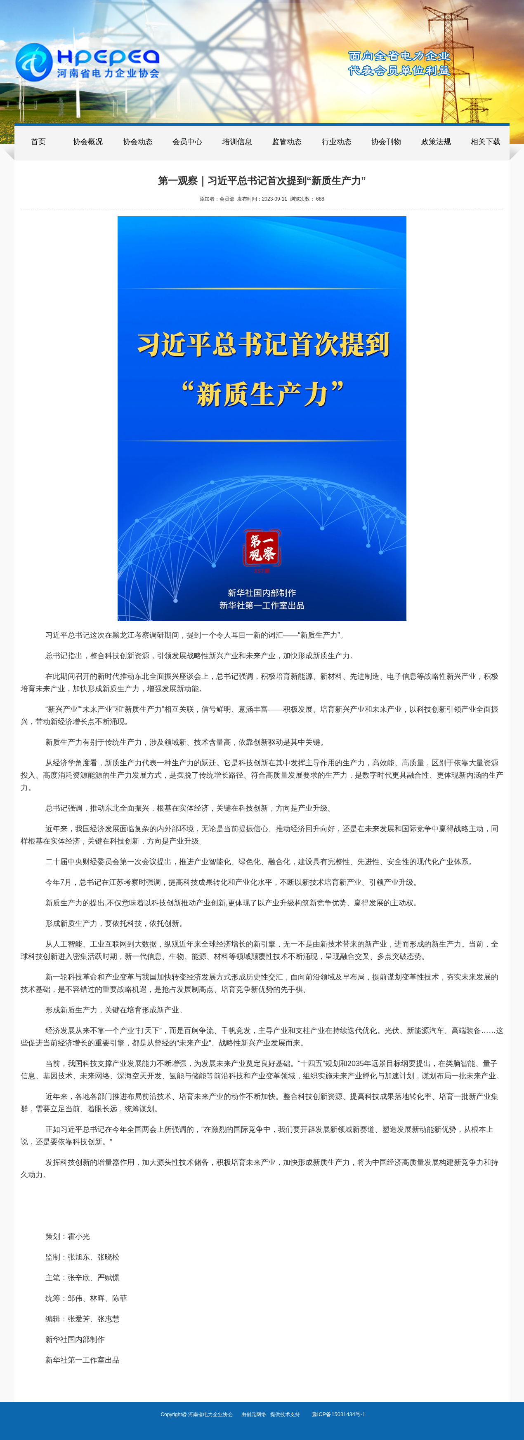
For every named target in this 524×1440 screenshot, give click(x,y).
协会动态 (138, 142)
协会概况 (88, 142)
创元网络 (258, 1414)
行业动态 (337, 142)
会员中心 (187, 142)
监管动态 (287, 142)
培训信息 (237, 142)
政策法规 (436, 142)
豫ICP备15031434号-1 (339, 1414)
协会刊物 (386, 142)
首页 (38, 142)
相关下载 (485, 142)
